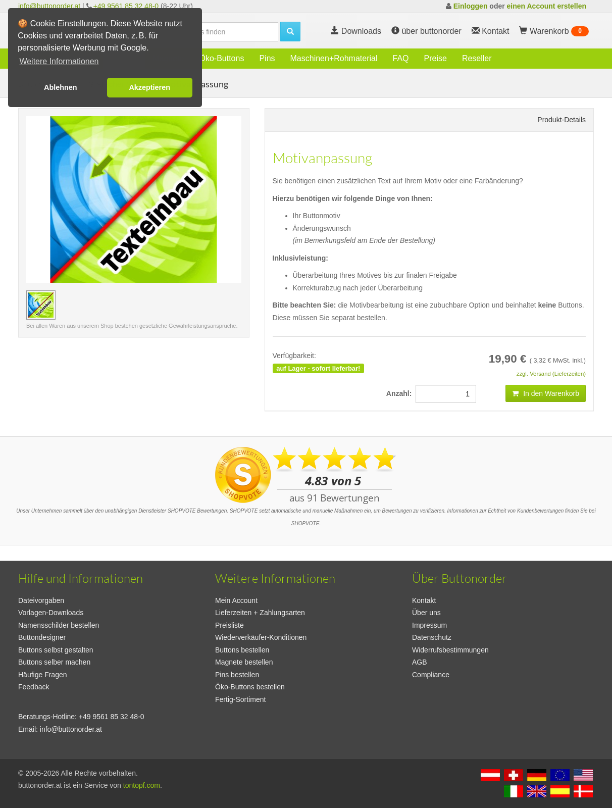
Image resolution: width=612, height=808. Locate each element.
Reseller (477, 58)
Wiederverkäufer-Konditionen (261, 637)
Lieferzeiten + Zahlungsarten (260, 613)
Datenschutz (431, 637)
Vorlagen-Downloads (50, 613)
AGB (419, 662)
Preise (435, 58)
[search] (215, 31)
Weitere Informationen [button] (58, 61)
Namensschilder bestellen (58, 625)
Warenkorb (554, 31)
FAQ (401, 58)
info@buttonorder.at (49, 6)
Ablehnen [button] (60, 87)
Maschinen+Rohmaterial (334, 58)
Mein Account (236, 600)
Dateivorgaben (41, 600)
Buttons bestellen (242, 650)
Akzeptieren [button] (149, 87)
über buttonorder (426, 31)
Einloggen (470, 6)
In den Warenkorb (545, 393)
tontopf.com (141, 785)
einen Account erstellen (546, 6)
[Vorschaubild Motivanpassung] (41, 305)
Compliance (430, 675)
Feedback (33, 687)
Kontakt (424, 600)
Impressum (429, 625)
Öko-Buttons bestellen (250, 687)
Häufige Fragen (42, 675)
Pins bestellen (237, 675)
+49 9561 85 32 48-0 (126, 6)
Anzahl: (401, 393)
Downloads (356, 31)
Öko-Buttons (221, 58)
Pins (267, 58)
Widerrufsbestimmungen (450, 650)
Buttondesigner (42, 637)
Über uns (426, 613)
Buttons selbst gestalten (55, 650)
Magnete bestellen (244, 662)
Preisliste (229, 625)
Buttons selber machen (54, 662)
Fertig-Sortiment (240, 699)
